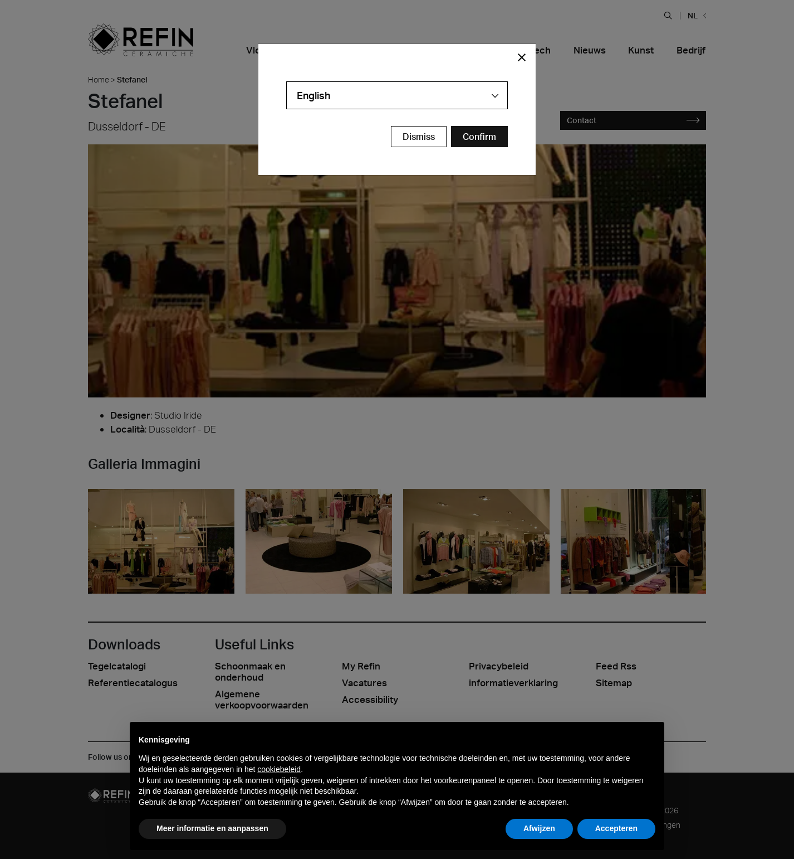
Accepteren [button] (616, 828)
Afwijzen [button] (539, 828)
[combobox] (397, 95)
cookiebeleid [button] (279, 769)
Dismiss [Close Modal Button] (419, 136)
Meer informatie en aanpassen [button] (212, 828)
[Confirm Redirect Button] (479, 136)
